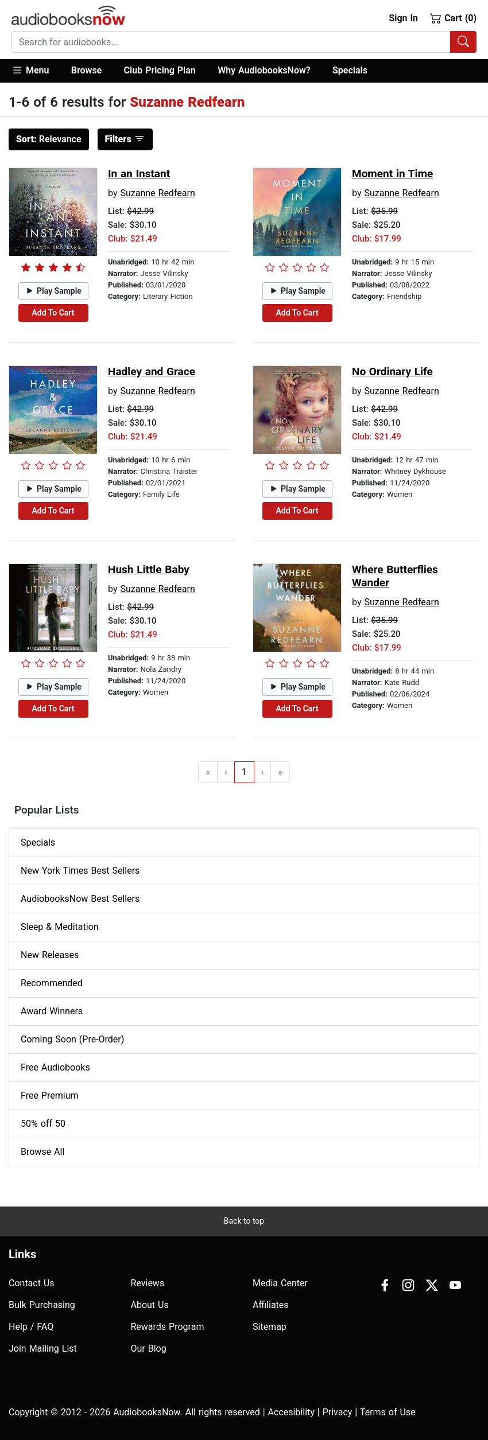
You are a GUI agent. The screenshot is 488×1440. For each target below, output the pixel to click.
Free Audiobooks (55, 1067)
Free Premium (49, 1095)
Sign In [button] (403, 18)
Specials (349, 70)
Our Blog (148, 1348)
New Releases (50, 954)
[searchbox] (231, 42)
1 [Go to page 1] (244, 771)
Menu (30, 70)
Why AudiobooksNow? (264, 70)
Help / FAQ (31, 1326)
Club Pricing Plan (160, 70)
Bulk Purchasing (42, 1304)
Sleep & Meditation (60, 926)
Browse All (42, 1151)
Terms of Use (388, 1412)
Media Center (280, 1283)
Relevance (49, 139)
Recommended (52, 983)
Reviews (148, 1283)
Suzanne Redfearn (157, 193)
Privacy (338, 1412)
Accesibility (291, 1412)
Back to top (244, 1220)
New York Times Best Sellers (80, 870)
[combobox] (244, 42)
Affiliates (271, 1304)
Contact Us (32, 1283)
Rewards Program (167, 1326)
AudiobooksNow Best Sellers (80, 898)
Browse (86, 70)
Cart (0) (453, 18)
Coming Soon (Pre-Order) (72, 1039)
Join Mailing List (43, 1348)
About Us (150, 1304)
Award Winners (52, 1011)
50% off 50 (43, 1123)
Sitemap (269, 1326)
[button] (35, 71)
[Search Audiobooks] (463, 42)
